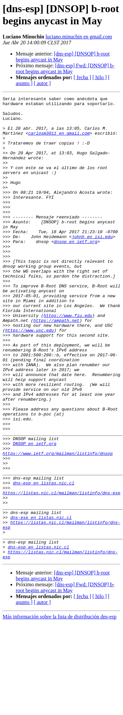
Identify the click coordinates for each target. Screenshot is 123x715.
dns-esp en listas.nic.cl (43, 561)
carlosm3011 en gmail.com (59, 141)
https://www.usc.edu (29, 377)
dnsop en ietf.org (75, 271)
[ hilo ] (99, 77)
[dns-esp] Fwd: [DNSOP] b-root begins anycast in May (65, 68)
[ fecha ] (82, 77)
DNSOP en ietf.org (34, 513)
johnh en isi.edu (92, 265)
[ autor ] (42, 83)
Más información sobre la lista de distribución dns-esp (59, 709)
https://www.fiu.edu (68, 360)
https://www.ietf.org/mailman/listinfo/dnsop (58, 525)
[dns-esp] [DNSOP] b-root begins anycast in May (63, 56)
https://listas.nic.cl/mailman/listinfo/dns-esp (61, 572)
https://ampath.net (56, 366)
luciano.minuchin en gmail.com (79, 36)
